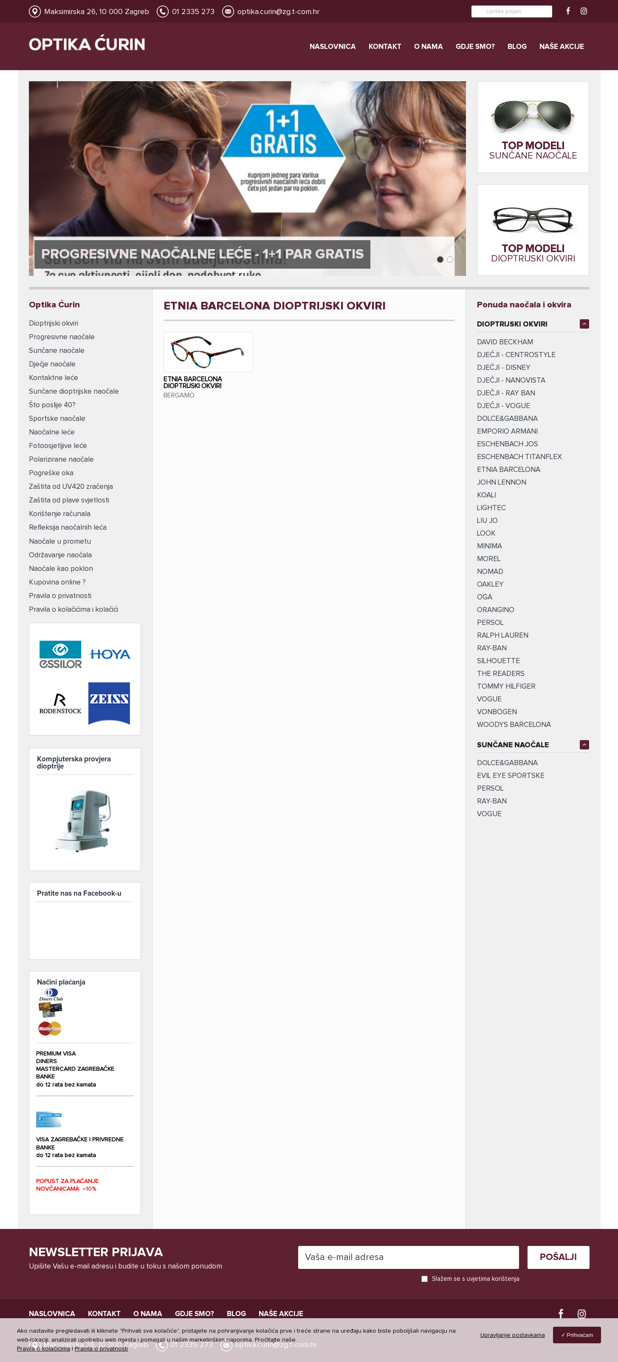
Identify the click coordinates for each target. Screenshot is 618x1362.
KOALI (486, 495)
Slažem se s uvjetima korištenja (475, 1277)
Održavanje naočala (60, 547)
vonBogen (497, 712)
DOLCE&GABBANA (507, 419)
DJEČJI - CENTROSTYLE (516, 355)
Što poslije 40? (52, 402)
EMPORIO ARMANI (507, 431)
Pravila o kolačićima (43, 1349)
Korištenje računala (59, 508)
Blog (517, 47)
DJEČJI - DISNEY (504, 368)
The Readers (501, 674)
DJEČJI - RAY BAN (506, 393)
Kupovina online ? (57, 574)
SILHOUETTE (498, 661)
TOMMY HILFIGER (506, 686)
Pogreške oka (51, 468)
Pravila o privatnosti (60, 587)
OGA (484, 597)
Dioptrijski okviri (53, 323)
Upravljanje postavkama (512, 1335)
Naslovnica (333, 47)
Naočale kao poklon (61, 561)
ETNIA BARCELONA (508, 470)
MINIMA (489, 546)
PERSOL (490, 623)
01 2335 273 (193, 12)
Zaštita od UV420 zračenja (71, 481)
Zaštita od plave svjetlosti (69, 495)
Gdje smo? (475, 47)
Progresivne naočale (62, 336)
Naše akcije (561, 47)
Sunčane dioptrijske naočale (74, 389)
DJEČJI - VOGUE (503, 406)
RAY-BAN (492, 801)
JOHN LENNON (501, 482)
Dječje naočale (52, 363)
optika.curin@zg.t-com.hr (278, 12)
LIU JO (487, 521)
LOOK (486, 533)
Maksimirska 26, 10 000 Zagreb (96, 12)
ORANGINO (495, 610)
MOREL (489, 559)
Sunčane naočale (57, 350)
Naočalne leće (52, 429)
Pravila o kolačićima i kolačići (73, 600)
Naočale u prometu (60, 534)
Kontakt (385, 47)
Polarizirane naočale (61, 455)
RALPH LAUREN (502, 635)
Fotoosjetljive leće (58, 442)
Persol (490, 788)
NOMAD (490, 572)
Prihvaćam (580, 1335)
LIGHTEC (491, 508)
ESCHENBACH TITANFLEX (519, 457)
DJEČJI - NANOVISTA (511, 380)
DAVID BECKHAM (505, 342)
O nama (428, 47)
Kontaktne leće (53, 376)
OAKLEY (490, 584)
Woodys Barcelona (514, 725)
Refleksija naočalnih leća (68, 521)
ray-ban (492, 648)
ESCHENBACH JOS (507, 444)
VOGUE (489, 699)
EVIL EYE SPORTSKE (511, 776)
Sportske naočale (57, 416)
